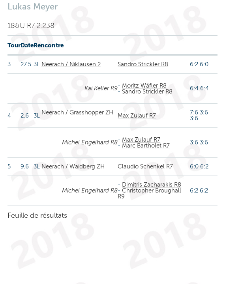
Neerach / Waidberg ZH (73, 166)
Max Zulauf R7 (137, 115)
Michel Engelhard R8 (90, 142)
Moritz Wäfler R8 (144, 85)
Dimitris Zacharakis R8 (151, 184)
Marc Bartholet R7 (146, 145)
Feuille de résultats (37, 215)
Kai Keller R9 (101, 88)
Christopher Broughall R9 (149, 193)
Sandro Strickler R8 (143, 64)
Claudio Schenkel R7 (145, 166)
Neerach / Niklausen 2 (71, 64)
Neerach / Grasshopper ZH (77, 112)
